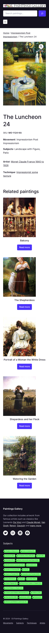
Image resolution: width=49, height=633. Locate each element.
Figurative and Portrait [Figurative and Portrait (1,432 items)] (30, 574)
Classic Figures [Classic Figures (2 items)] (11, 583)
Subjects (20, 623)
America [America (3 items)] (37, 597)
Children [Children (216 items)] (36, 592)
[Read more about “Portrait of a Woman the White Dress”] (24, 366)
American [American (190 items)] (25, 597)
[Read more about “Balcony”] (24, 247)
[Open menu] (5, 22)
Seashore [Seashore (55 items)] (10, 555)
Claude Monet (33, 522)
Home (6, 33)
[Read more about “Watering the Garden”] (24, 486)
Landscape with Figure (27, 149)
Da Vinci (17, 522)
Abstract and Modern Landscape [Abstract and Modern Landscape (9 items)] (16, 602)
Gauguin (21, 525)
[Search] (42, 13)
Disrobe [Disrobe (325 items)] (32, 578)
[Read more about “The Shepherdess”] (24, 307)
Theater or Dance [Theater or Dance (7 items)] (12, 551)
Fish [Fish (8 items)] (26, 569)
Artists (42, 623)
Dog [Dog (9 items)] (21, 578)
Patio (6, 152)
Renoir (13, 525)
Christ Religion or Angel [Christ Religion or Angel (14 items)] (14, 588)
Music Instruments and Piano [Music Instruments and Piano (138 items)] (28, 560)
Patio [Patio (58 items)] (41, 555)
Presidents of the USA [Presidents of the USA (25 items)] (26, 555)
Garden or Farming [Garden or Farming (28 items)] (12, 569)
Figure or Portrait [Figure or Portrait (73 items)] (12, 574)
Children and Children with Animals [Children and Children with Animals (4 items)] (17, 592)
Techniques (32, 623)
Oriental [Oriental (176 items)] (10, 560)
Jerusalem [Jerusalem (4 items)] (32, 565)
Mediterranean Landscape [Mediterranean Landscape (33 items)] (15, 565)
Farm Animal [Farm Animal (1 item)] (10, 578)
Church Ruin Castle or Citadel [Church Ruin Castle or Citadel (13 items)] (31, 583)
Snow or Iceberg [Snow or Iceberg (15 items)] (28, 551)
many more (35, 525)
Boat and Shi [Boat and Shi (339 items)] (11, 597)
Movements (8, 623)
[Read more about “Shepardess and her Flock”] (24, 426)
